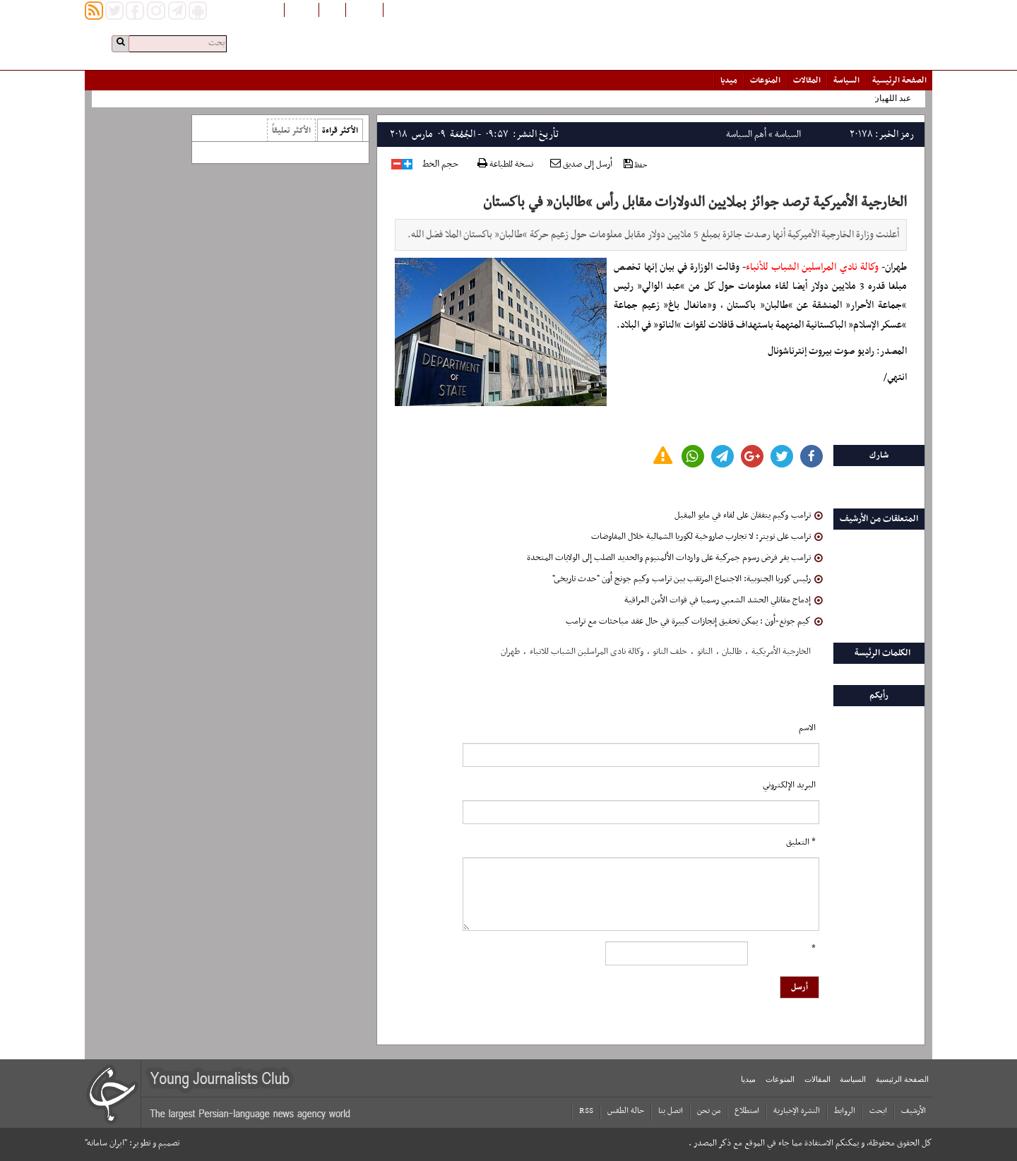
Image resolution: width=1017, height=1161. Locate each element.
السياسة (846, 80)
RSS (586, 1111)
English (301, 9)
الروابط (844, 1111)
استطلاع (746, 1111)
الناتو (705, 652)
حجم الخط (440, 164)
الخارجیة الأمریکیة (781, 652)
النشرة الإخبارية (796, 1111)
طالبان (732, 652)
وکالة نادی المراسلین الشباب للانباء (586, 652)
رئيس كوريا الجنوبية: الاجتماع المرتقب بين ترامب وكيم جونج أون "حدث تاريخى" (687, 579)
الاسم (807, 728)
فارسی (332, 9)
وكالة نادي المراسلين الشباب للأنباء (812, 267)
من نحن (708, 1111)
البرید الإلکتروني (789, 785)
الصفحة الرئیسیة (899, 80)
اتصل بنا (670, 1111)
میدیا (728, 80)
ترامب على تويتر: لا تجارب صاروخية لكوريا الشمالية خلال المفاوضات (707, 537)
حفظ (636, 165)
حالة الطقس (625, 1111)
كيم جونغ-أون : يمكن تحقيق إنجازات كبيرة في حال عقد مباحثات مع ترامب (694, 621)
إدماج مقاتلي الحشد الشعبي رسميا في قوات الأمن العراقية (723, 600)
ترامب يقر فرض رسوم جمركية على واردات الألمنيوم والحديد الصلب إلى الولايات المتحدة (675, 558)
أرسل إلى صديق (581, 164)
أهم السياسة (746, 134)
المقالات (807, 80)
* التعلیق (801, 842)
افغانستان (364, 9)
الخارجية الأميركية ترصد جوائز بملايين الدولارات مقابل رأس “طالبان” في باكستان (695, 203)
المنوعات (765, 80)
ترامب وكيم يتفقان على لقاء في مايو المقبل (748, 515)
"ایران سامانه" (106, 1143)
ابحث (878, 1111)
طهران (510, 652)
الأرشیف (913, 1111)
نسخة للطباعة (505, 164)
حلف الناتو (670, 652)
